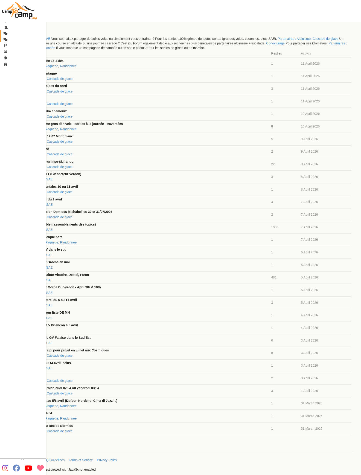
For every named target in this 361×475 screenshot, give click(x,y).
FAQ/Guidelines (53, 460)
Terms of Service (81, 460)
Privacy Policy (107, 460)
